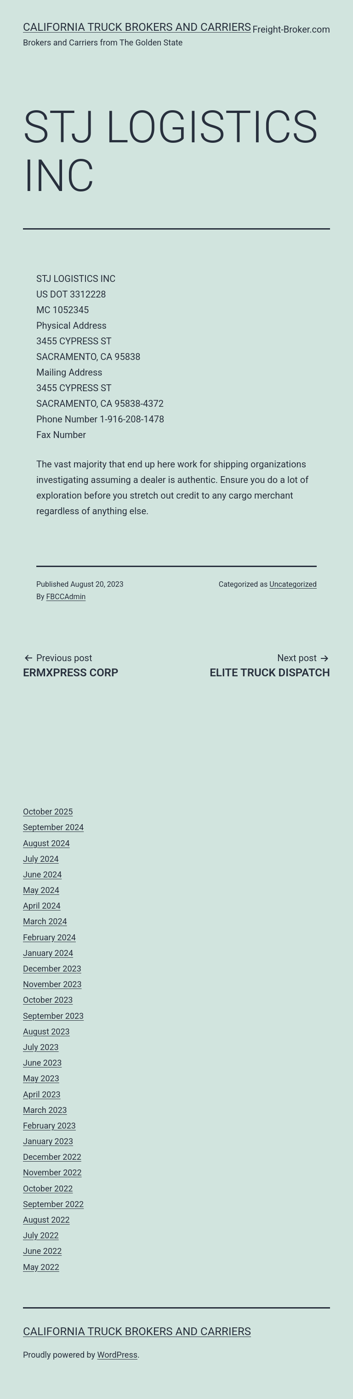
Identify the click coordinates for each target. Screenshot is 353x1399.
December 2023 (52, 968)
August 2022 (46, 1220)
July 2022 (41, 1235)
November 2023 (52, 984)
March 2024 (45, 921)
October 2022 (48, 1188)
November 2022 (52, 1172)
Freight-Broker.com (291, 29)
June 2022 (42, 1251)
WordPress (117, 1355)
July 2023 (41, 1047)
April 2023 (42, 1094)
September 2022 (53, 1204)
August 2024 (46, 843)
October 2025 (48, 811)
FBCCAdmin (66, 596)
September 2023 (53, 1016)
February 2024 (49, 937)
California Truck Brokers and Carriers (137, 27)
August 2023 (46, 1031)
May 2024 (41, 890)
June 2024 (42, 874)
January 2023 (48, 1141)
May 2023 (41, 1078)
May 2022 (41, 1267)
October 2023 (48, 1000)
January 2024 (48, 953)
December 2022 (52, 1157)
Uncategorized (293, 584)
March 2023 (45, 1110)
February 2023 (49, 1125)
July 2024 (41, 859)
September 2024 (53, 827)
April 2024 (42, 905)
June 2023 (42, 1063)
